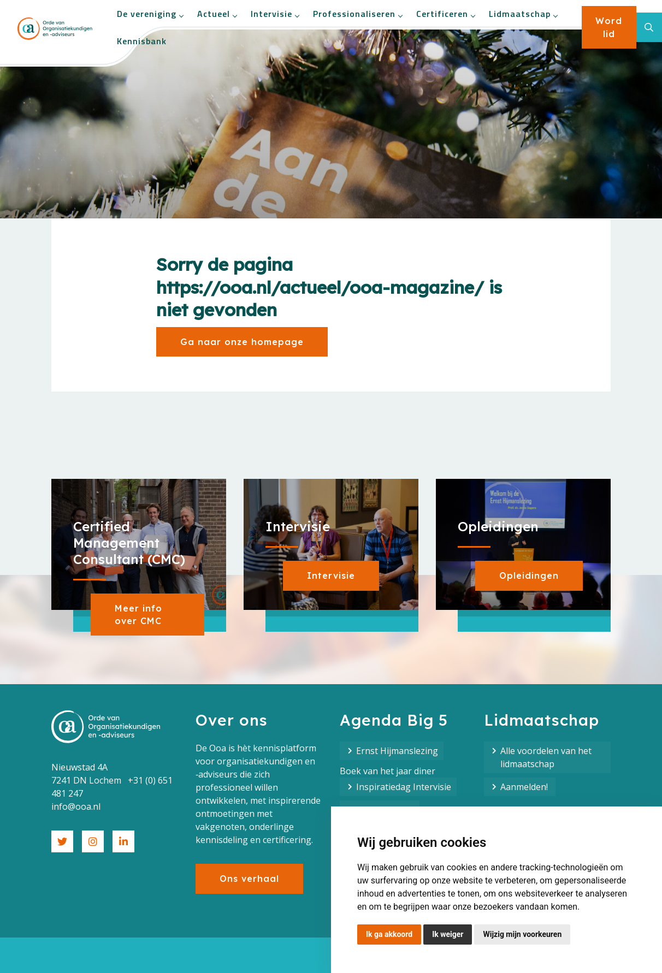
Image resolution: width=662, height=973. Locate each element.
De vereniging (150, 13)
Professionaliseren (357, 13)
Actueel (217, 13)
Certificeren (445, 13)
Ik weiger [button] (447, 934)
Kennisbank (142, 41)
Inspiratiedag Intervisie (403, 787)
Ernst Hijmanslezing (397, 751)
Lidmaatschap (523, 13)
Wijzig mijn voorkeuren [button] (522, 934)
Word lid (608, 27)
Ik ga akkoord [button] (389, 934)
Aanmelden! (525, 787)
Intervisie (275, 13)
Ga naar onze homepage (242, 341)
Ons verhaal (249, 878)
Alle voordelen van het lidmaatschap (546, 757)
